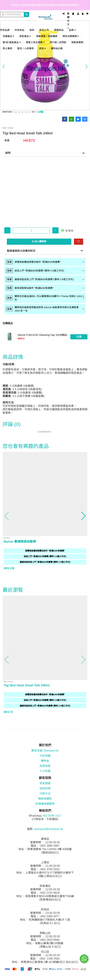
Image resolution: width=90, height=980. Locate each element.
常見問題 (45, 783)
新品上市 (44, 30)
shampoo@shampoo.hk (48, 829)
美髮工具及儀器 (35, 42)
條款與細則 (45, 798)
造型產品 (25, 36)
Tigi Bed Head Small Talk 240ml (26, 685)
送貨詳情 (45, 788)
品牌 (72, 30)
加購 (79, 336)
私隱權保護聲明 (45, 803)
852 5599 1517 (52, 815)
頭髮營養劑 (77, 42)
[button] (3, 66)
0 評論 (40, 112)
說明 (7, 152)
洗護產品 (8, 36)
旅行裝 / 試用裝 (58, 42)
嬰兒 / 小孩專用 (25, 48)
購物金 (45, 760)
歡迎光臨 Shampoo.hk (45, 750)
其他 (42, 48)
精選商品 (59, 30)
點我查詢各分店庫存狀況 (21, 250)
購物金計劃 (57, 48)
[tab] (45, 262)
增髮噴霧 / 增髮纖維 (46, 36)
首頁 (31, 30)
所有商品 (19, 30)
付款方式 (45, 793)
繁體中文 (68, 20)
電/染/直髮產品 (12, 42)
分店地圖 (45, 755)
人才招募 (45, 771)
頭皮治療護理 (70, 36)
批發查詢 (45, 765)
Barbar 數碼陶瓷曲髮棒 (20, 541)
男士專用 (7, 48)
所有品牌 (5, 30)
